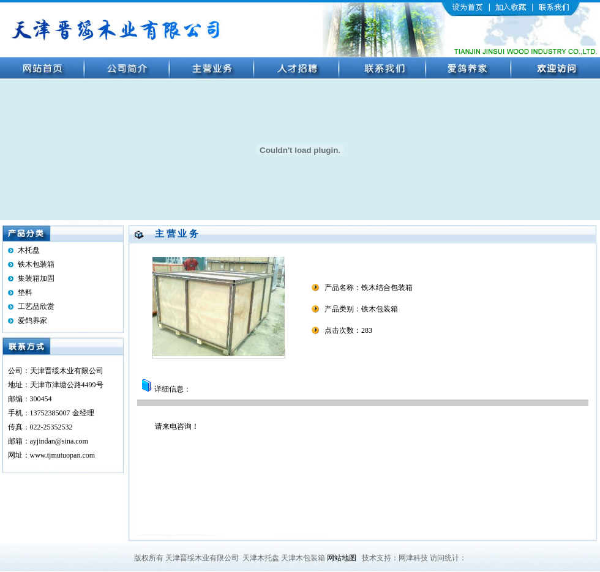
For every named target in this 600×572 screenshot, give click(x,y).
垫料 (25, 292)
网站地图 (341, 558)
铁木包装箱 (36, 264)
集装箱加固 (36, 278)
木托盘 (29, 250)
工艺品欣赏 (36, 306)
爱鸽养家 (32, 320)
